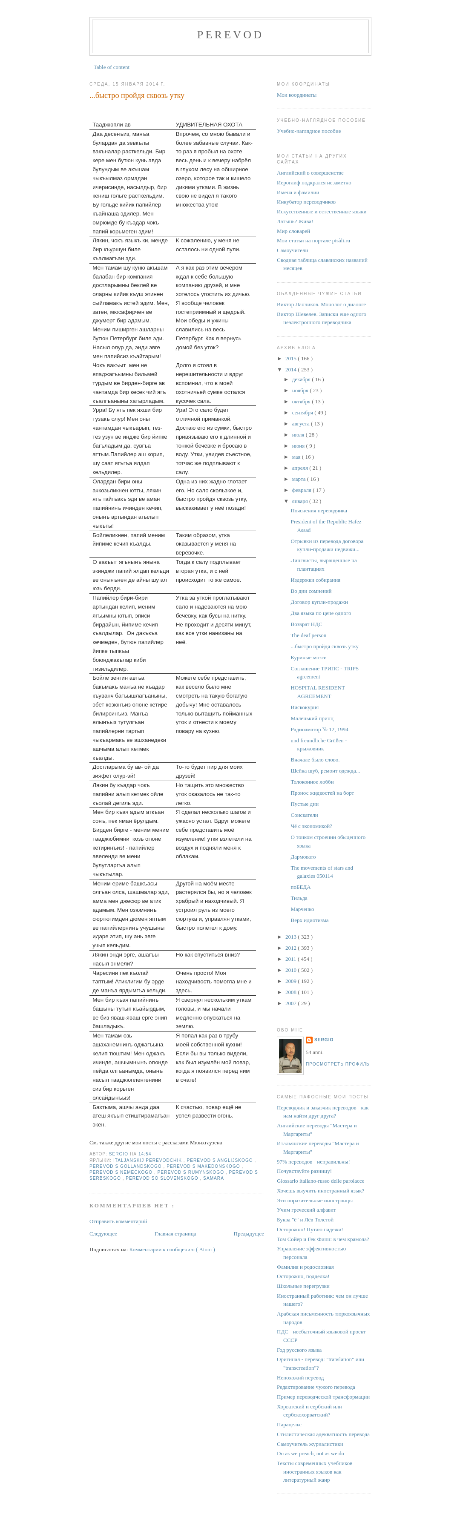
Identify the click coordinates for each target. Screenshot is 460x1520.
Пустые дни (304, 804)
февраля (302, 490)
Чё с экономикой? (311, 826)
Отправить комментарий (118, 1221)
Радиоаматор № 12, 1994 (319, 729)
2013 (291, 937)
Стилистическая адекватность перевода (323, 1434)
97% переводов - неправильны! (313, 1161)
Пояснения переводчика (318, 510)
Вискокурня (304, 707)
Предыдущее (249, 1233)
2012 (291, 948)
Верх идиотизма (309, 920)
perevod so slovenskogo (163, 1178)
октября (302, 401)
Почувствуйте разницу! (304, 1171)
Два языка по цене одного (320, 613)
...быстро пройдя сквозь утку (324, 646)
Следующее (103, 1233)
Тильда (298, 898)
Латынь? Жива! (295, 221)
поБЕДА (300, 887)
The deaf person (308, 635)
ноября (301, 390)
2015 (291, 358)
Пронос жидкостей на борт (322, 793)
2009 (291, 981)
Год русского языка (299, 1350)
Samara (213, 1178)
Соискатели (304, 815)
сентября (303, 412)
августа (301, 423)
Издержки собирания (315, 580)
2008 (291, 992)
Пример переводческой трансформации (323, 1397)
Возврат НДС (306, 624)
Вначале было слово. (314, 759)
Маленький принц (311, 718)
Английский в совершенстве (310, 173)
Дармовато (303, 856)
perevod (230, 35)
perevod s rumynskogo (192, 1172)
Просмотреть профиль (338, 1064)
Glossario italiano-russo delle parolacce (320, 1181)
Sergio (324, 1039)
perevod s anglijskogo (221, 1160)
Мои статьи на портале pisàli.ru (313, 240)
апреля (301, 468)
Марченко (302, 909)
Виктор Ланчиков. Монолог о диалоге (321, 304)
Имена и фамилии (298, 192)
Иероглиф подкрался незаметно (314, 182)
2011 (291, 959)
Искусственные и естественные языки (321, 211)
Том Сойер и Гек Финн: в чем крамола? (323, 1239)
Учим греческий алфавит (306, 1210)
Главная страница (175, 1233)
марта (299, 479)
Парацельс (289, 1424)
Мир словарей (293, 231)
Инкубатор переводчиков (306, 201)
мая (297, 457)
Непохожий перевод (300, 1377)
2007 (291, 1003)
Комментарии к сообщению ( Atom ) (172, 1249)
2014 (291, 369)
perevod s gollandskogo (126, 1166)
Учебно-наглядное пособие (309, 131)
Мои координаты (296, 95)
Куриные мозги (308, 657)
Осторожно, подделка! (303, 1276)
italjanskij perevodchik (148, 1160)
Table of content (111, 67)
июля (299, 434)
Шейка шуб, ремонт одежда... (325, 770)
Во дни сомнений (310, 591)
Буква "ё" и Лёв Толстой (305, 1219)
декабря (302, 379)
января (300, 501)
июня (299, 445)
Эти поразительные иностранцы (315, 1200)
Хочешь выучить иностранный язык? (320, 1190)
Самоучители (292, 250)
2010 (291, 970)
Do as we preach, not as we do (310, 1453)
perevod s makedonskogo (204, 1166)
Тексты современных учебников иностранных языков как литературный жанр (314, 1471)
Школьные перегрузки (303, 1286)
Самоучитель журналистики (310, 1444)
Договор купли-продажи (319, 602)
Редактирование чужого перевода (316, 1387)
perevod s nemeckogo (121, 1172)
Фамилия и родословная (305, 1267)
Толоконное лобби (312, 782)
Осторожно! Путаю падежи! (310, 1229)
